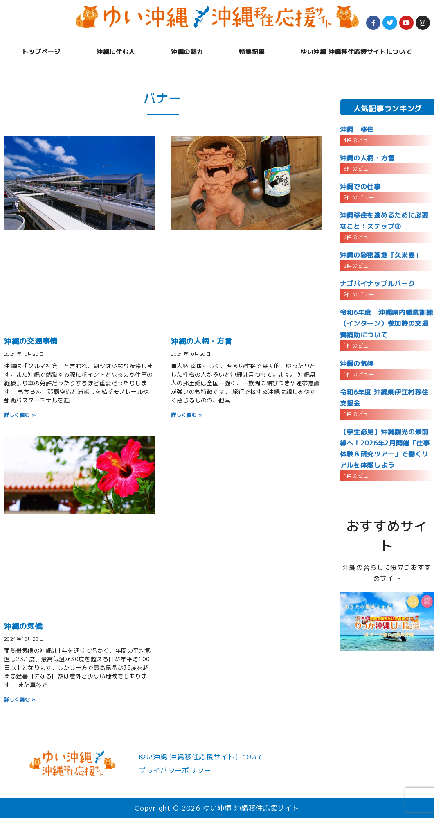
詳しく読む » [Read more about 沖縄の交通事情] (20, 414)
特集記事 (252, 51)
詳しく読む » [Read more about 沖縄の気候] (20, 699)
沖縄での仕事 (360, 186)
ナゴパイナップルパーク (377, 283)
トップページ (41, 51)
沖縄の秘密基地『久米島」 (381, 255)
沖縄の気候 (23, 626)
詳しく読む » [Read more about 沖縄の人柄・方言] (187, 414)
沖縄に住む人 (116, 51)
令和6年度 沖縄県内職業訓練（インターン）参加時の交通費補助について (386, 323)
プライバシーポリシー (175, 770)
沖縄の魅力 (187, 51)
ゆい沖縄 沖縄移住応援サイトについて (356, 51)
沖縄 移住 (357, 129)
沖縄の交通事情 (31, 341)
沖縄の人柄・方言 (201, 341)
